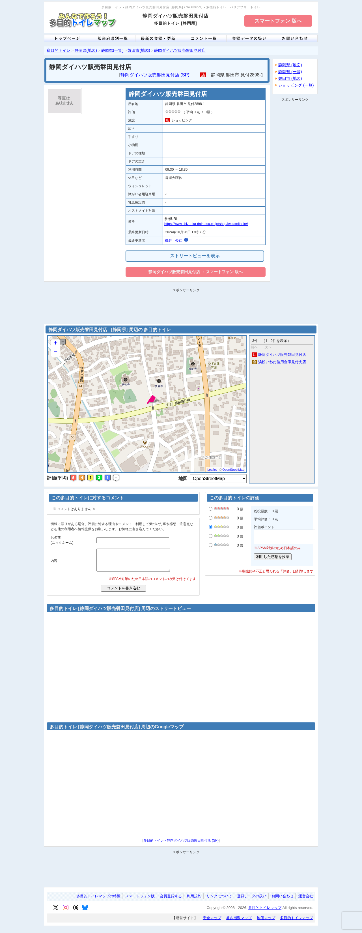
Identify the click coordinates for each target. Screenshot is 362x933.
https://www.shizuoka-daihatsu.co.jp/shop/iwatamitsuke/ (206, 224)
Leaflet (212, 469)
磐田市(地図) (139, 50)
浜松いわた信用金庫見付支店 (279, 362)
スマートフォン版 (140, 900)
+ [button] (55, 343)
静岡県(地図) (86, 50)
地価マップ (266, 922)
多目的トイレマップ (264, 912)
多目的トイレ (58, 50)
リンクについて (219, 900)
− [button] (55, 352)
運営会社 (305, 900)
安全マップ (212, 922)
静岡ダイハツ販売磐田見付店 (180, 50)
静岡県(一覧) (112, 50)
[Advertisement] (295, 188)
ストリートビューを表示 (195, 255)
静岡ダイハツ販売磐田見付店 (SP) (154, 74)
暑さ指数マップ (239, 922)
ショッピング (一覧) (296, 85)
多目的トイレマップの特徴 (98, 900)
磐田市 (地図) (290, 78)
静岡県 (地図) (290, 65)
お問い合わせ (283, 900)
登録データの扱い (251, 900)
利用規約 (194, 900)
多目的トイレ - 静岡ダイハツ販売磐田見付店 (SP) (181, 845)
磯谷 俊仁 (173, 241)
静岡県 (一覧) (290, 71)
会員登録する (171, 900)
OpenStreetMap (233, 469)
